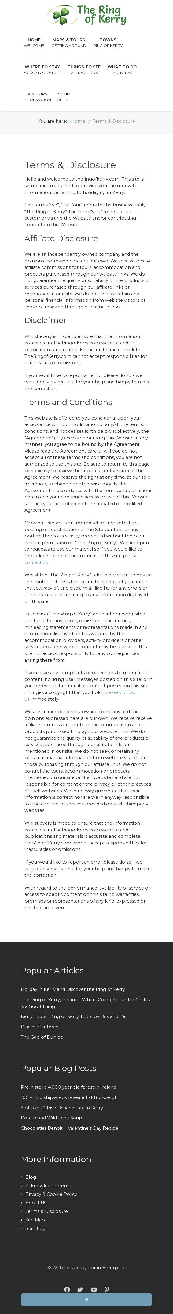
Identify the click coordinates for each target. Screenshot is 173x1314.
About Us (35, 1203)
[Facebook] (67, 1290)
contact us (36, 562)
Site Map (35, 1220)
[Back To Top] (86, 1299)
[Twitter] (80, 1290)
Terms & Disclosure (46, 1211)
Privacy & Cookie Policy (51, 1194)
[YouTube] (93, 1290)
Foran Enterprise (107, 1267)
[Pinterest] (106, 1290)
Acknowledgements (48, 1186)
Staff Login (37, 1228)
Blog (30, 1177)
